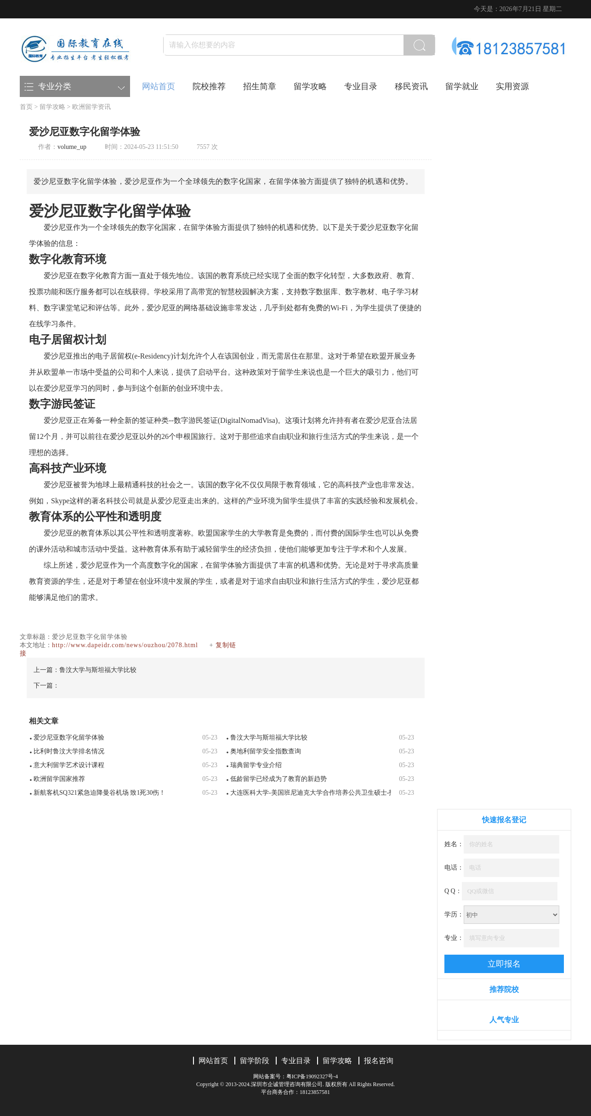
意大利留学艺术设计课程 (69, 765)
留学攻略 (310, 86)
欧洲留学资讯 (91, 106)
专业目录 (360, 86)
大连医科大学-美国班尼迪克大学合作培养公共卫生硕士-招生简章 (310, 792)
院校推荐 (209, 86)
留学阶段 (254, 1061)
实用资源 (512, 86)
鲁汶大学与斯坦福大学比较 (97, 669)
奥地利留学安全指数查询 (265, 751)
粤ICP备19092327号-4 (312, 1076)
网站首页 (158, 86)
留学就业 (461, 86)
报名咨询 (378, 1061)
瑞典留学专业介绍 (256, 765)
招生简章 (259, 86)
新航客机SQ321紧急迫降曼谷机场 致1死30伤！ (99, 792)
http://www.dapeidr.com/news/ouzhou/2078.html (125, 645)
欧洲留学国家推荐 (59, 778)
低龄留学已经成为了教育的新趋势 (278, 778)
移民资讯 (411, 86)
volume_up (71, 146)
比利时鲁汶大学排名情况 (69, 751)
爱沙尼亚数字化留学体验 (69, 737)
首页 (26, 106)
